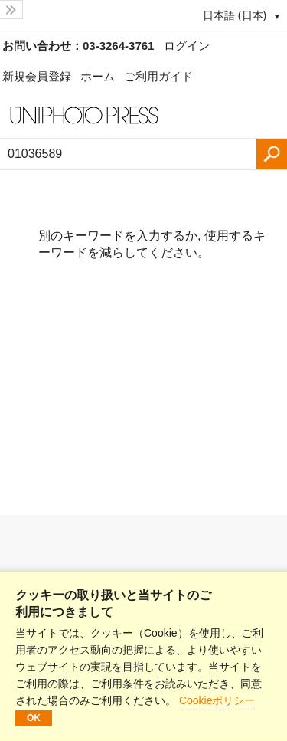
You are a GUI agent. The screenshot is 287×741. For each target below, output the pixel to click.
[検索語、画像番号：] (128, 154)
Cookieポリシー (217, 700)
